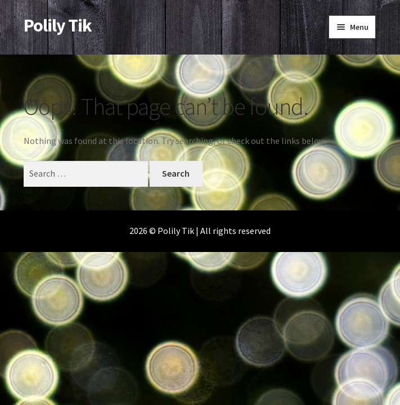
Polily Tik (58, 25)
